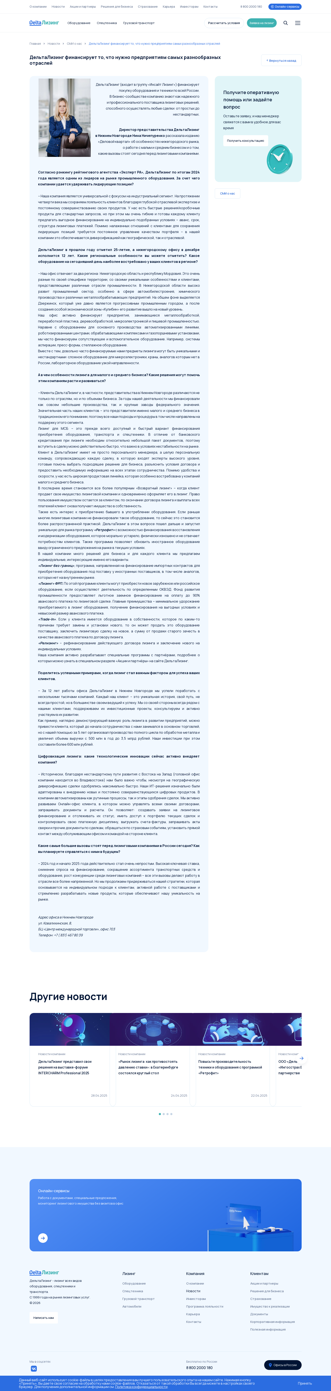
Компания (195, 1270)
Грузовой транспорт (139, 19)
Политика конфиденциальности (141, 1386)
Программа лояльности (204, 1303)
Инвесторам (189, 5)
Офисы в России (281, 1361)
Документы (259, 1311)
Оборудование (78, 19)
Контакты (210, 5)
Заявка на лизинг (262, 19)
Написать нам (44, 1317)
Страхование (148, 5)
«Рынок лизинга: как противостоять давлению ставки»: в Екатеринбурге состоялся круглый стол (162, 1070)
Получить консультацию (247, 138)
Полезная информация (268, 1326)
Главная (35, 44)
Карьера (169, 5)
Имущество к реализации (270, 1303)
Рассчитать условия (222, 19)
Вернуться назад (281, 60)
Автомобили (131, 1303)
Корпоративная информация (272, 1319)
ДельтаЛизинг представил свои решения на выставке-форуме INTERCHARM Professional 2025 (65, 1070)
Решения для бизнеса (117, 5)
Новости (58, 5)
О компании (38, 5)
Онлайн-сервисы (284, 5)
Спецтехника (107, 19)
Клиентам (259, 1270)
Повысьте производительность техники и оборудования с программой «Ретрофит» (251, 1070)
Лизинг (129, 1270)
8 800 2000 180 (251, 5)
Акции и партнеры (83, 5)
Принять (305, 1383)
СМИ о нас (74, 44)
